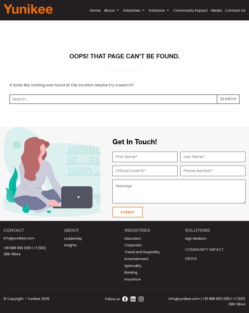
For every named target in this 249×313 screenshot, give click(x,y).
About (112, 10)
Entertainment (136, 259)
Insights (70, 245)
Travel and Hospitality (142, 252)
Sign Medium (195, 238)
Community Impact (190, 10)
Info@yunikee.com (19, 238)
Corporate (133, 245)
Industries (134, 10)
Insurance (132, 279)
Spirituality (133, 265)
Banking (130, 272)
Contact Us (235, 10)
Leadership (73, 238)
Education (132, 238)
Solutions (159, 10)
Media (216, 10)
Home (95, 10)
